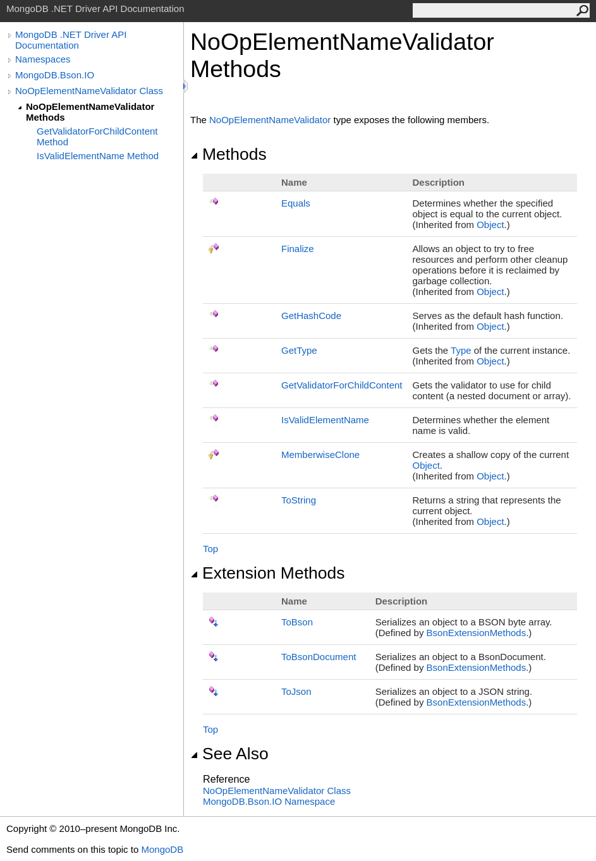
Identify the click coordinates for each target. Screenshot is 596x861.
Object (490, 224)
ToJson (296, 691)
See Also (229, 753)
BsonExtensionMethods (476, 632)
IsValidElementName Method (98, 155)
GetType (299, 350)
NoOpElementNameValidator (270, 119)
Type (461, 350)
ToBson (297, 622)
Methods (228, 154)
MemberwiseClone (320, 454)
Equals (295, 203)
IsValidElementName (325, 419)
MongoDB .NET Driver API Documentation (70, 40)
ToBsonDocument (318, 656)
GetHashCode (311, 315)
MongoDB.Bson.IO (54, 74)
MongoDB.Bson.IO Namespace (269, 801)
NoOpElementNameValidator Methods (90, 112)
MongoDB (162, 849)
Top (210, 548)
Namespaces (43, 59)
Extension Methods (267, 572)
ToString (298, 500)
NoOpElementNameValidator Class (89, 90)
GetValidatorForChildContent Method (97, 136)
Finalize (297, 248)
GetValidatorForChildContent (341, 385)
